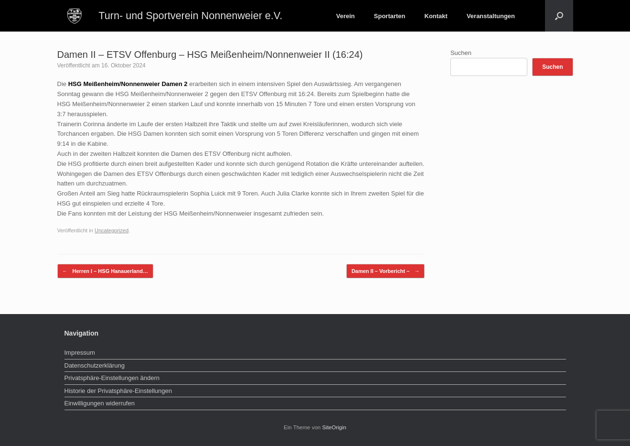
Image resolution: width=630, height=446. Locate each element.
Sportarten (390, 16)
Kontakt (436, 16)
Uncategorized (111, 230)
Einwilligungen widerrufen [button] (99, 403)
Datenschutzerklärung (94, 365)
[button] (559, 16)
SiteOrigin (334, 427)
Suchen (460, 52)
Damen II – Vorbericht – (386, 271)
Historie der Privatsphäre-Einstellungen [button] (118, 390)
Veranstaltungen (491, 16)
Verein (345, 16)
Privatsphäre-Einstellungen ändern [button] (112, 377)
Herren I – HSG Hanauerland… (105, 271)
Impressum (79, 352)
